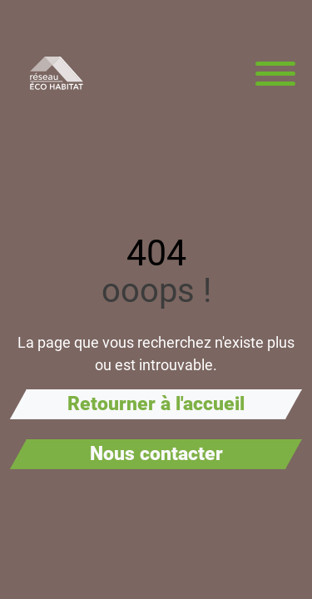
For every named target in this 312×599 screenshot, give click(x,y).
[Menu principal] (275, 73)
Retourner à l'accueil (156, 404)
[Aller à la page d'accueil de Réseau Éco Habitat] (56, 73)
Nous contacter (156, 454)
